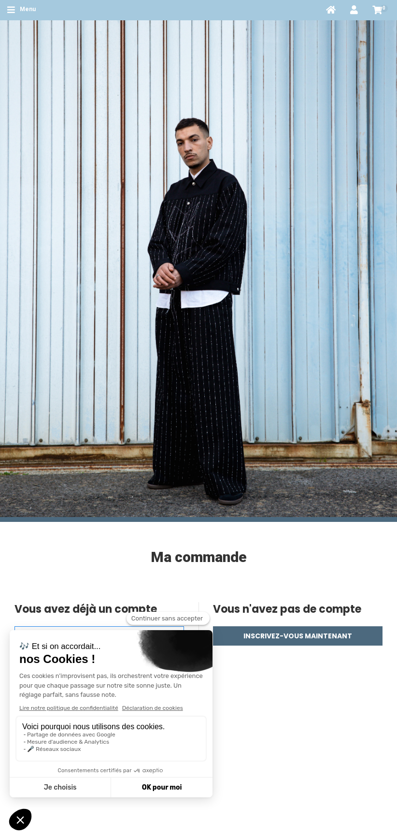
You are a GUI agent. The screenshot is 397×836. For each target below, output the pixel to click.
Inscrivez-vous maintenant (297, 636)
